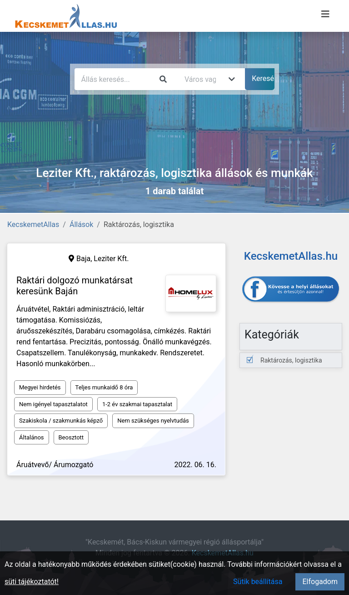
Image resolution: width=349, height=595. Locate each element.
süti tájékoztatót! (32, 581)
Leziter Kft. (111, 258)
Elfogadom (320, 581)
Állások (81, 224)
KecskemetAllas (33, 224)
